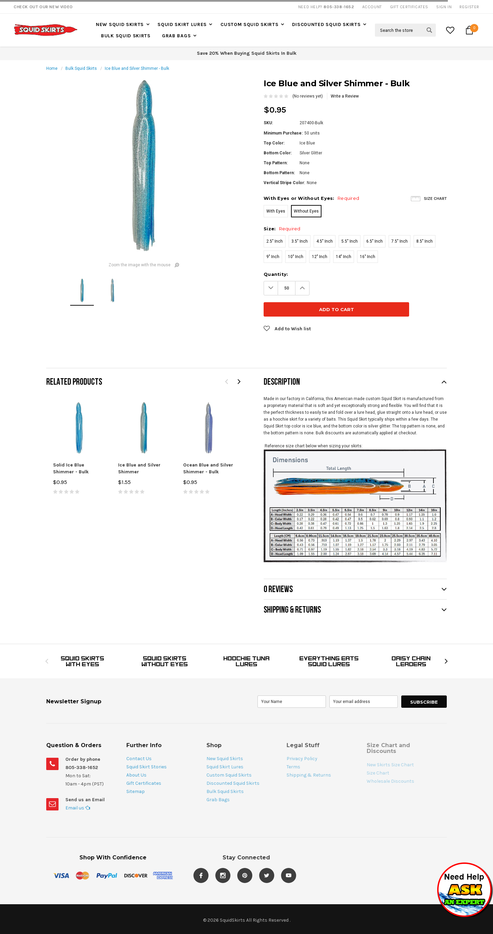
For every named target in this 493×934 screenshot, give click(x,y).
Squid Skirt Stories (146, 746)
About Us (136, 754)
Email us (77, 787)
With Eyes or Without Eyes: (311, 198)
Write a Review (345, 96)
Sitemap (135, 770)
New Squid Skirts (120, 24)
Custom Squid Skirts (249, 24)
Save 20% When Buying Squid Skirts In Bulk (246, 53)
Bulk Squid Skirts (126, 36)
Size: (282, 228)
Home (52, 68)
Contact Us (139, 737)
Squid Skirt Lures (182, 24)
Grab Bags (176, 36)
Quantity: (276, 274)
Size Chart (435, 198)
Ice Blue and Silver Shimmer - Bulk (137, 68)
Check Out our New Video (43, 6)
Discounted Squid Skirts (326, 24)
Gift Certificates (143, 762)
